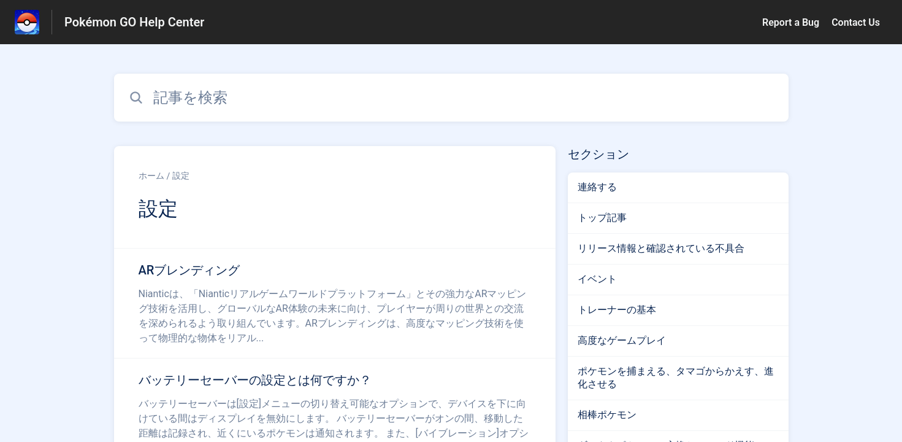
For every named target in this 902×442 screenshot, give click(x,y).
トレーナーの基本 (617, 310)
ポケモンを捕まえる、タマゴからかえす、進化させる (676, 377)
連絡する (597, 187)
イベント (597, 279)
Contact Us (855, 22)
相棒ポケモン (607, 415)
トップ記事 (602, 217)
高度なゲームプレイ (622, 340)
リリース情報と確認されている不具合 (661, 248)
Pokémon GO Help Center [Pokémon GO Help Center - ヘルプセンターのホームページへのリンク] (134, 22)
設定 (180, 175)
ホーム (151, 175)
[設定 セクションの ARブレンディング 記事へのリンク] (335, 303)
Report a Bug (790, 22)
